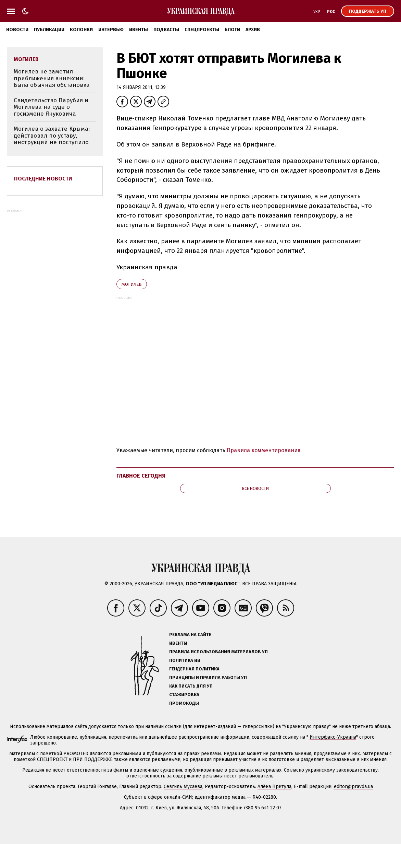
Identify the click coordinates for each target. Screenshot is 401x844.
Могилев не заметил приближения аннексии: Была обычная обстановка (52, 78)
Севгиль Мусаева (183, 786)
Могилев (132, 284)
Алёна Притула (274, 786)
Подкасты (166, 30)
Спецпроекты (202, 30)
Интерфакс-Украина (333, 737)
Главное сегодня (140, 475)
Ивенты (138, 30)
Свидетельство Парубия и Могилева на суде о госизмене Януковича (51, 107)
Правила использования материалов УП (218, 651)
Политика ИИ (184, 660)
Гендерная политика (194, 668)
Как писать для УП (191, 686)
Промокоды (184, 703)
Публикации (49, 30)
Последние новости (43, 178)
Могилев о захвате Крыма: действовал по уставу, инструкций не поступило (52, 135)
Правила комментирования (264, 450)
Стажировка (184, 694)
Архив (253, 30)
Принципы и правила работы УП (208, 677)
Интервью (111, 30)
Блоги (232, 30)
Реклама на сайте (190, 634)
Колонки (81, 30)
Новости (17, 30)
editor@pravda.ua (353, 786)
